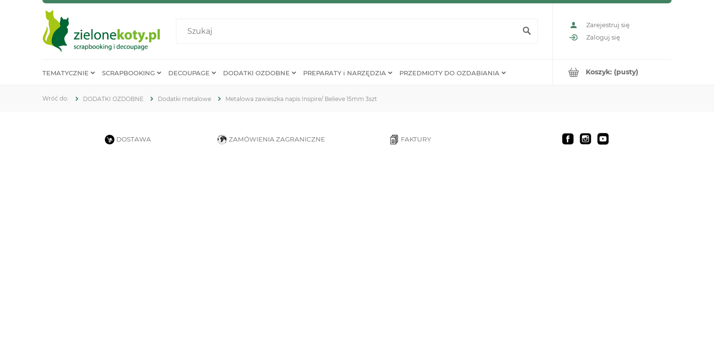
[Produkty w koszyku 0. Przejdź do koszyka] (612, 72)
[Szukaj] (527, 31)
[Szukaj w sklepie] (348, 31)
